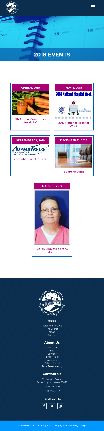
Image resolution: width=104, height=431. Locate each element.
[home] (12, 8)
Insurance (52, 360)
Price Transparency (52, 366)
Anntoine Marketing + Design (74, 425)
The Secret (52, 329)
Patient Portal (52, 363)
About (52, 350)
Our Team (52, 347)
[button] (93, 6)
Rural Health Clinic (52, 325)
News (52, 332)
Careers (52, 335)
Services (52, 354)
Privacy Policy (52, 357)
